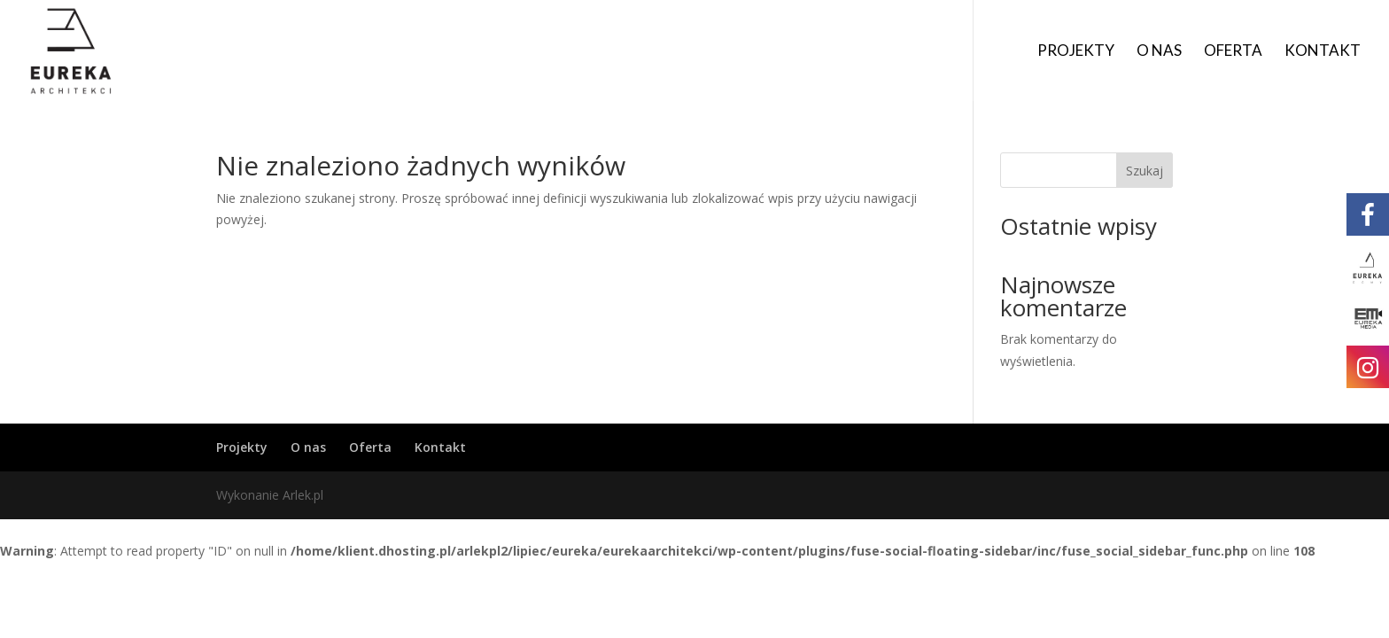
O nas (1159, 51)
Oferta (1233, 51)
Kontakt (1322, 51)
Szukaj (1144, 170)
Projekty (1075, 51)
